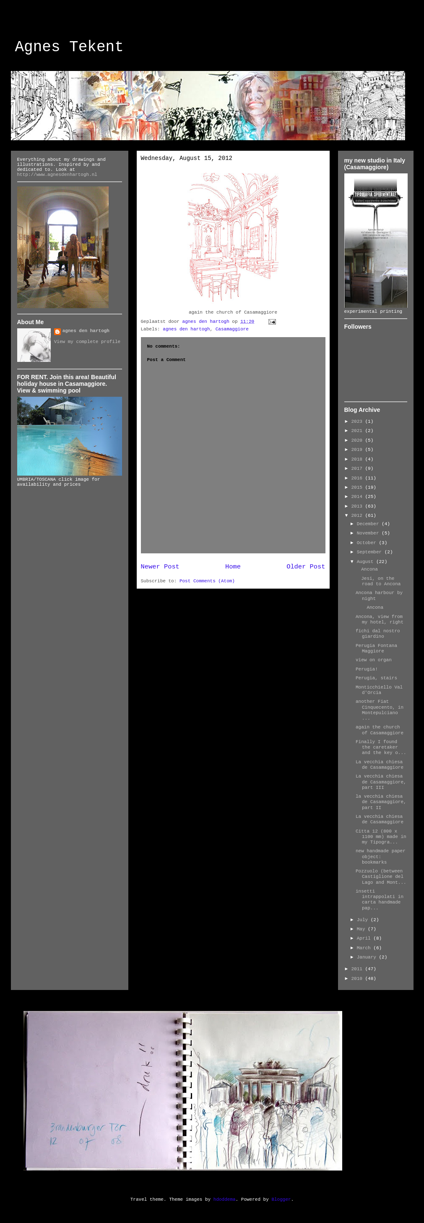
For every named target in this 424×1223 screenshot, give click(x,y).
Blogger (281, 1199)
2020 (358, 440)
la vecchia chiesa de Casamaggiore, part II (381, 802)
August (366, 561)
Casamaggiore (232, 329)
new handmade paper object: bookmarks (381, 856)
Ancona (367, 569)
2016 (358, 478)
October (368, 542)
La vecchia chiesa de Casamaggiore (379, 764)
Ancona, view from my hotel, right (379, 619)
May (362, 929)
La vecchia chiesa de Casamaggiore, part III (381, 782)
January (368, 957)
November (369, 533)
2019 (358, 449)
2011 (358, 969)
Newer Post (160, 567)
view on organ (374, 660)
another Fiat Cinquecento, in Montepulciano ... (379, 710)
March (365, 948)
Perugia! (367, 669)
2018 (358, 459)
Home (233, 567)
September (371, 552)
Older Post (305, 567)
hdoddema (224, 1199)
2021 (358, 430)
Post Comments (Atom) (207, 581)
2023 (358, 421)
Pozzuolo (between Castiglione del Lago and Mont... (381, 877)
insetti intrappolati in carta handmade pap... (379, 900)
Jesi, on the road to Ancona (378, 581)
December (369, 523)
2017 (358, 468)
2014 (358, 496)
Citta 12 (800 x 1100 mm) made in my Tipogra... (381, 837)
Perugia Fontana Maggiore (376, 648)
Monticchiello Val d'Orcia (379, 690)
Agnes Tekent (69, 47)
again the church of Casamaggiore (379, 730)
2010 (358, 978)
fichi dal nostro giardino (378, 634)
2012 (358, 515)
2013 (358, 506)
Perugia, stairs (376, 678)
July (364, 919)
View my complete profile (87, 341)
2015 (358, 487)
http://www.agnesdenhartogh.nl (57, 174)
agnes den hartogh (186, 329)
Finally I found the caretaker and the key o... (381, 747)
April (365, 938)
